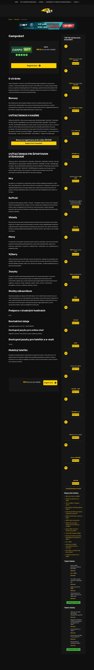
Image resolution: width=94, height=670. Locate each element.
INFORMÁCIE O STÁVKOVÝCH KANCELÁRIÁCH (58, 2)
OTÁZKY (76, 2)
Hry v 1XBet (69, 542)
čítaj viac (73, 570)
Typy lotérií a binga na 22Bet (73, 533)
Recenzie (16, 19)
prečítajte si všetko (73, 602)
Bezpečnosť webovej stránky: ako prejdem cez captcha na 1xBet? (73, 537)
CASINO (41, 2)
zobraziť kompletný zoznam (73, 488)
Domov (10, 19)
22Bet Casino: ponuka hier (72, 520)
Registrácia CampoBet (33, 143)
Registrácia (34, 66)
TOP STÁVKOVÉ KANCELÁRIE (28, 2)
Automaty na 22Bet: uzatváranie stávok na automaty (72, 546)
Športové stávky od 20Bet (73, 496)
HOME (16, 2)
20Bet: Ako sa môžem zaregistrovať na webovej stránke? (72, 524)
